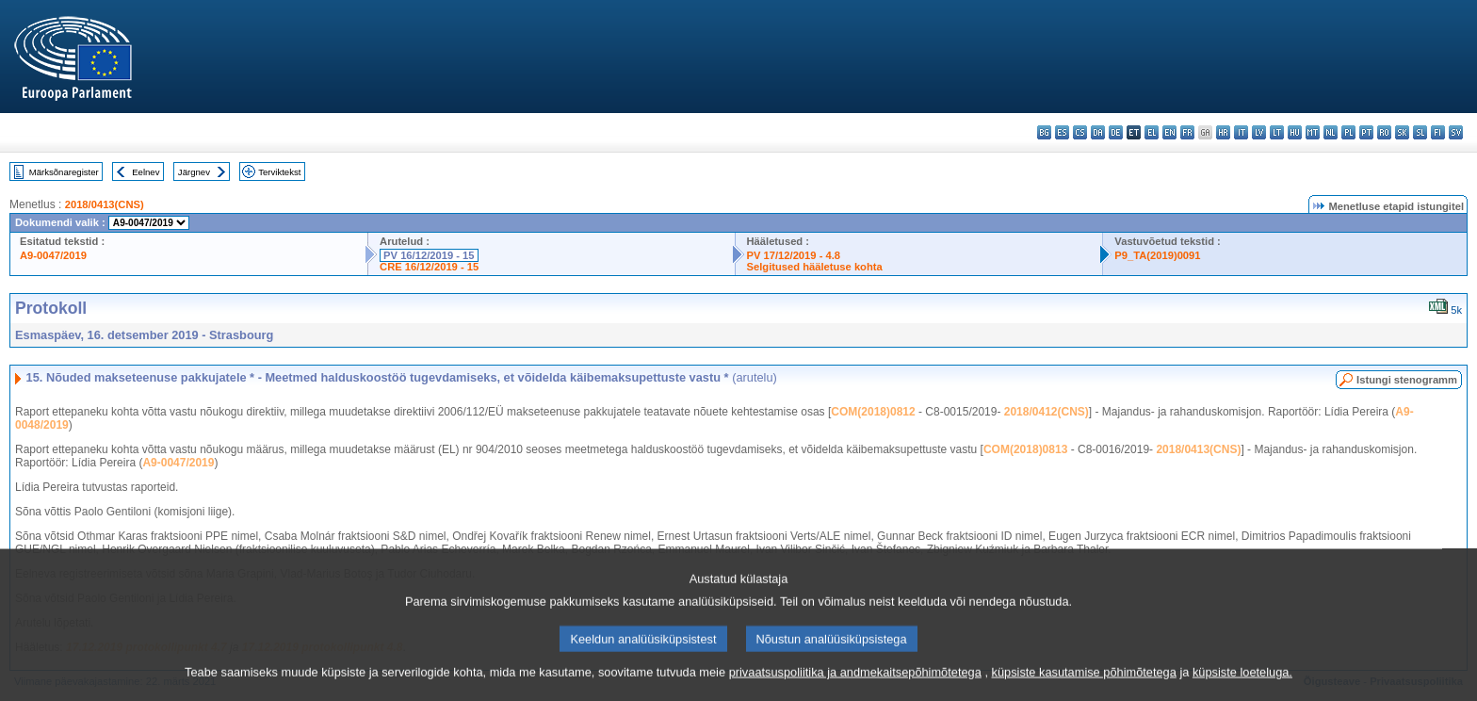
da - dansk (1098, 132)
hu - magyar (1295, 132)
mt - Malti (1313, 132)
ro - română (1384, 132)
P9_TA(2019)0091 (1157, 255)
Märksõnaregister (64, 172)
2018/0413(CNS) (104, 204)
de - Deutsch (1116, 132)
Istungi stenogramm (1406, 379)
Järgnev (194, 172)
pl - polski (1348, 132)
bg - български (1044, 132)
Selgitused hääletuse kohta (815, 266)
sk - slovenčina (1402, 132)
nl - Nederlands (1330, 132)
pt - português (1366, 132)
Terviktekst (279, 172)
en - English (1169, 132)
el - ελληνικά (1151, 132)
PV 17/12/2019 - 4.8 (794, 255)
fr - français (1187, 132)
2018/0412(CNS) (1046, 411)
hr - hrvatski (1223, 132)
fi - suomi (1438, 132)
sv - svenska (1456, 132)
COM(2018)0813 (1025, 449)
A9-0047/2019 (53, 255)
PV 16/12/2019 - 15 (428, 255)
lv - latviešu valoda (1259, 132)
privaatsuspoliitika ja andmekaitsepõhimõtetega (855, 687)
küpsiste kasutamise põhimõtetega (1084, 687)
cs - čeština (1080, 132)
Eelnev (145, 172)
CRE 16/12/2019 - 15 (429, 266)
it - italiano (1241, 132)
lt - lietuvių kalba (1277, 132)
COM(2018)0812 (873, 411)
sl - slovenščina (1420, 132)
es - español (1062, 132)
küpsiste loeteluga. (1242, 687)
